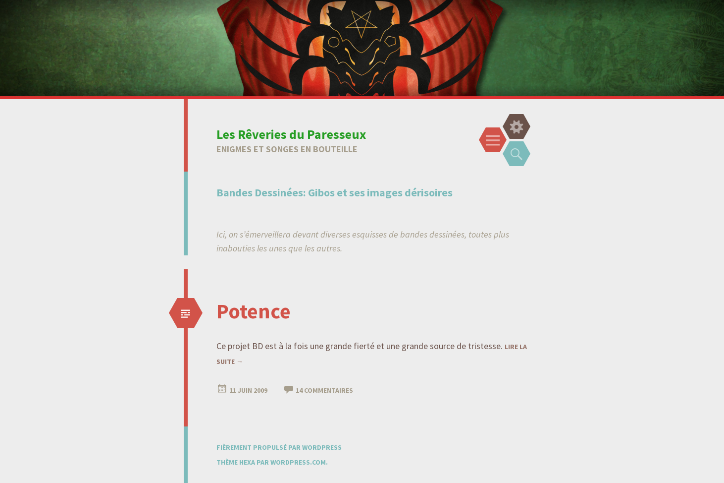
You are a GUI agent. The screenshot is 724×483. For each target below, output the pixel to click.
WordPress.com (298, 462)
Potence (253, 311)
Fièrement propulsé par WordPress (279, 447)
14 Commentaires (324, 390)
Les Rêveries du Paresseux (291, 134)
